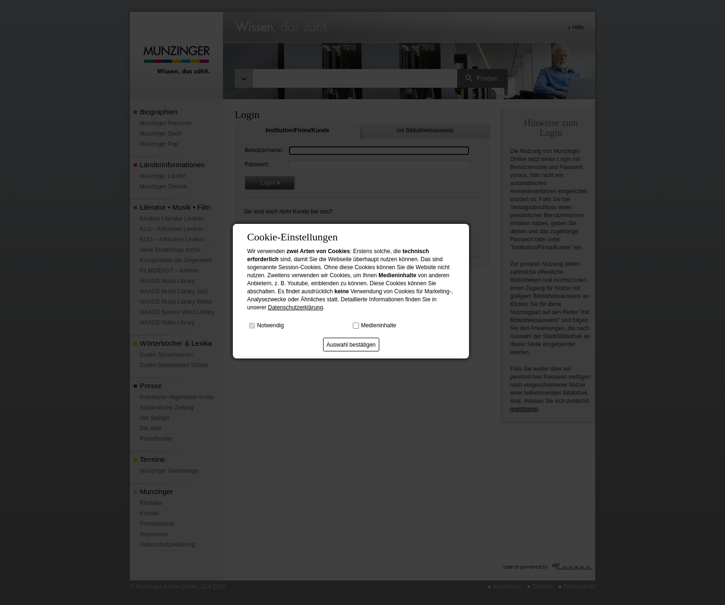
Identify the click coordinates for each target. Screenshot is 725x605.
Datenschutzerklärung (295, 307)
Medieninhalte (378, 325)
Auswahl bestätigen (350, 344)
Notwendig (270, 325)
